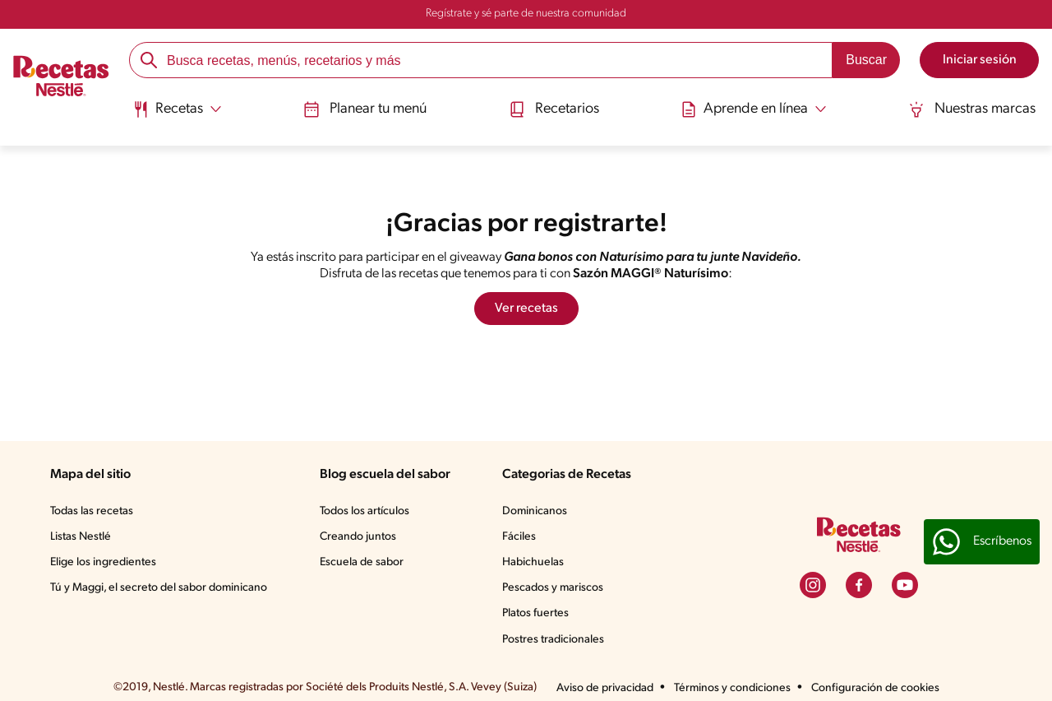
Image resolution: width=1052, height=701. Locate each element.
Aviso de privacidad (604, 688)
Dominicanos (534, 511)
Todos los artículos (364, 511)
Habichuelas (533, 562)
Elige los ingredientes (103, 562)
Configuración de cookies (875, 688)
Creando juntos (358, 537)
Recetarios (554, 109)
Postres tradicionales (553, 640)
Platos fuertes (535, 613)
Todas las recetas (91, 511)
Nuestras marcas (972, 109)
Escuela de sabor (362, 562)
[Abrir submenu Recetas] (177, 109)
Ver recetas (526, 308)
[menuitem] (177, 115)
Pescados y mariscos (552, 588)
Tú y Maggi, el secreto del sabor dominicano (158, 588)
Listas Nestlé (80, 537)
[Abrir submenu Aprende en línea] (754, 109)
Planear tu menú (365, 109)
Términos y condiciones (732, 688)
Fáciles (519, 537)
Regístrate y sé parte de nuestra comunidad (526, 13)
